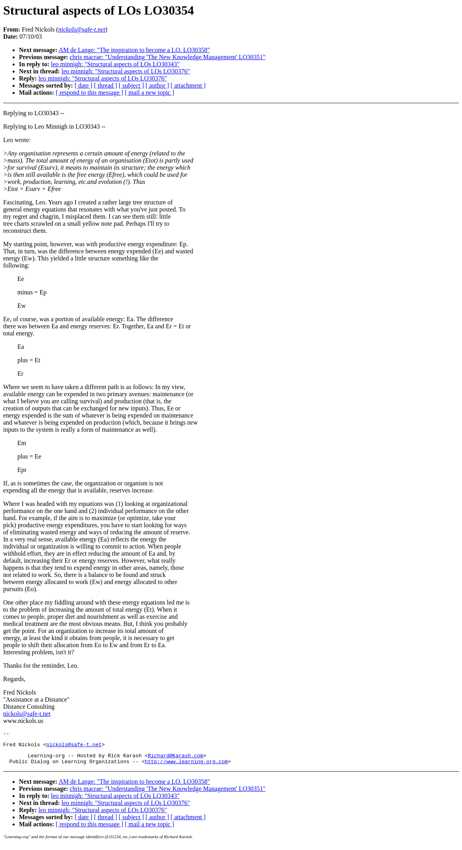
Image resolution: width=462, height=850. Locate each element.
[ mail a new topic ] (149, 92)
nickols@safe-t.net (27, 713)
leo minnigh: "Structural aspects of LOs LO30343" (115, 64)
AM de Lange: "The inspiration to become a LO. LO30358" (134, 50)
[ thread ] (105, 85)
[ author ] (157, 85)
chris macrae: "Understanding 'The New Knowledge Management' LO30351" (168, 57)
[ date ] (83, 85)
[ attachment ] (188, 85)
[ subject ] (131, 85)
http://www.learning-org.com (186, 765)
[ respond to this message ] (89, 92)
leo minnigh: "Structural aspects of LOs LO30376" (126, 71)
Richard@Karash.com (175, 758)
